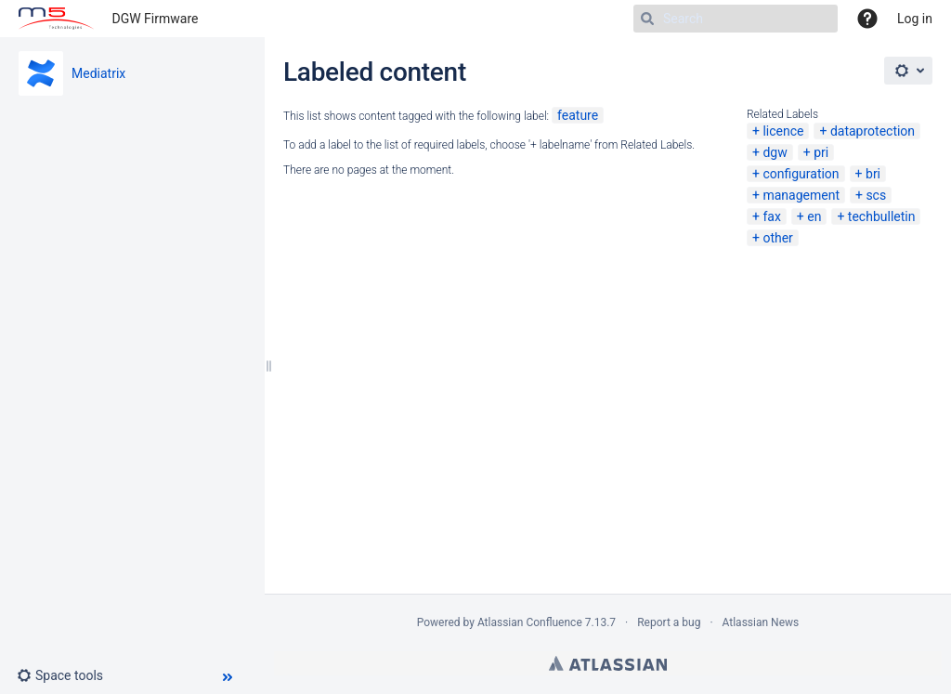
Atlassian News (761, 622)
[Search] (735, 19)
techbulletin (882, 216)
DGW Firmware (155, 18)
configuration (800, 173)
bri (873, 173)
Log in (914, 18)
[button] (67, 675)
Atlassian (608, 663)
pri (821, 152)
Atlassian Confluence (529, 622)
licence (782, 131)
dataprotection (872, 131)
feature (577, 115)
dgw (774, 152)
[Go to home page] (56, 18)
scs (876, 195)
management (801, 195)
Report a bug (668, 622)
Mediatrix (98, 73)
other (777, 237)
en (814, 216)
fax (771, 216)
